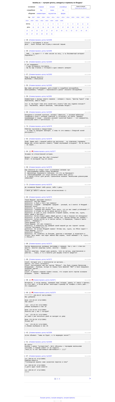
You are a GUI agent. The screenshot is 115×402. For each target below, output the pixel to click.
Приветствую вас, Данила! (81, 8)
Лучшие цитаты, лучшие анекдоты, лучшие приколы (57, 398)
